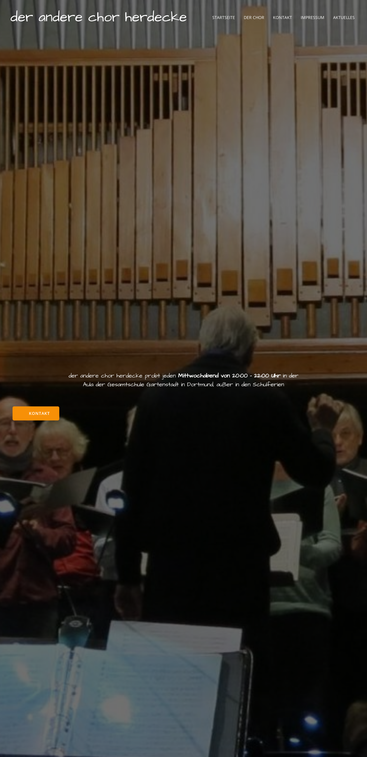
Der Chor (254, 17)
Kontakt (282, 17)
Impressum (312, 17)
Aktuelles (344, 17)
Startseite (223, 17)
